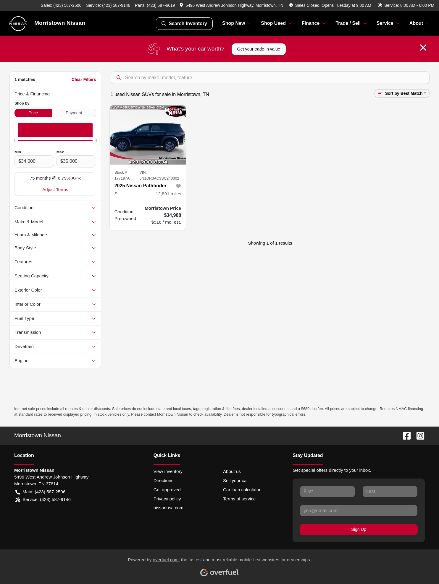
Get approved (167, 489)
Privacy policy (167, 498)
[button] (232, 5)
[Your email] (359, 510)
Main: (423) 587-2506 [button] (40, 492)
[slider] (14, 140)
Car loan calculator (242, 489)
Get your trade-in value (258, 49)
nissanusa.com (168, 507)
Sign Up (358, 529)
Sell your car (235, 480)
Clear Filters (84, 79)
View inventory (168, 471)
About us (232, 471)
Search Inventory (184, 23)
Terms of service (239, 498)
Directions (164, 480)
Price (33, 112)
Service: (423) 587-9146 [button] (43, 499)
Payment (74, 112)
